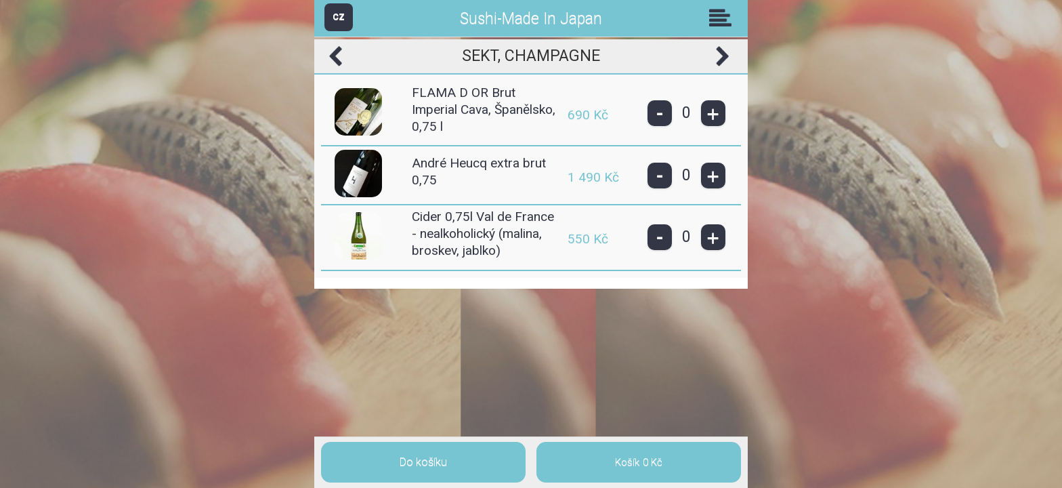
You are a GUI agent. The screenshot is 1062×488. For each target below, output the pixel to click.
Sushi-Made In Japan (531, 18)
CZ (339, 17)
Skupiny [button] (723, 17)
